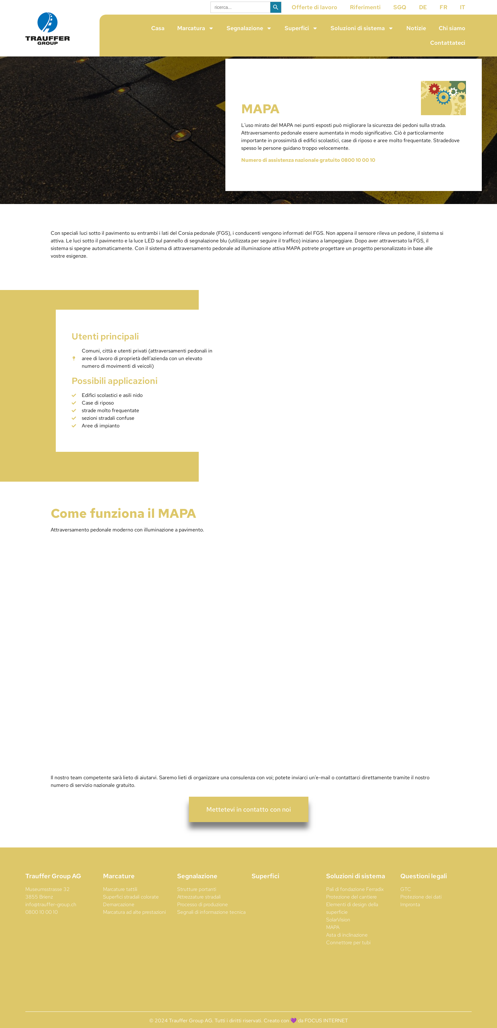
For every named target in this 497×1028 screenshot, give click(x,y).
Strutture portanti (196, 900)
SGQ (399, 7)
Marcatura (195, 28)
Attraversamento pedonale (271, 144)
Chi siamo (452, 28)
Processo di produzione (202, 915)
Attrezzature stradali (199, 908)
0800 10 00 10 (41, 923)
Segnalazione (249, 28)
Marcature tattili (120, 900)
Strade (441, 151)
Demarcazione (118, 915)
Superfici (301, 28)
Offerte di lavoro (314, 7)
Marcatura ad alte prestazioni (134, 923)
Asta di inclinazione (347, 946)
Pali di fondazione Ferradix (355, 900)
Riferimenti (365, 7)
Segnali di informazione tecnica (211, 923)
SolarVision (338, 930)
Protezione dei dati (421, 908)
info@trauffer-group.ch (50, 915)
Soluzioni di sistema (362, 28)
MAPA (332, 938)
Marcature (119, 887)
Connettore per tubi (348, 953)
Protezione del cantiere (351, 908)
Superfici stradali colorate (131, 908)
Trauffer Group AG (53, 887)
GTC (405, 900)
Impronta (410, 915)
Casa (158, 28)
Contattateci (447, 42)
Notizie (416, 28)
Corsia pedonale (197, 244)
